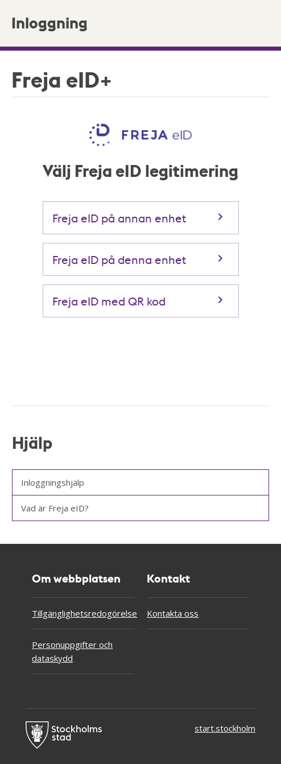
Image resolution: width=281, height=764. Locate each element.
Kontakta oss (173, 613)
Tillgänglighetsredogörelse (83, 613)
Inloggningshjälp (52, 482)
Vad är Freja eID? (55, 508)
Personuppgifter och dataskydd (72, 651)
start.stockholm (225, 728)
